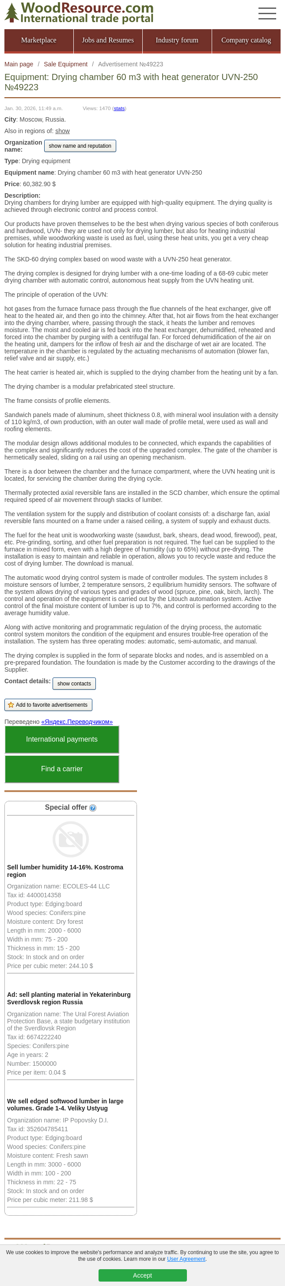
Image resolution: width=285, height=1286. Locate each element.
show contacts (74, 684)
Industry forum (177, 40)
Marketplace (39, 40)
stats (119, 108)
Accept (142, 1275)
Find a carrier (62, 769)
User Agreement (186, 1259)
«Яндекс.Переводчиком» (77, 721)
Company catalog (246, 40)
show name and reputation (80, 146)
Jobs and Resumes (108, 40)
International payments (62, 739)
